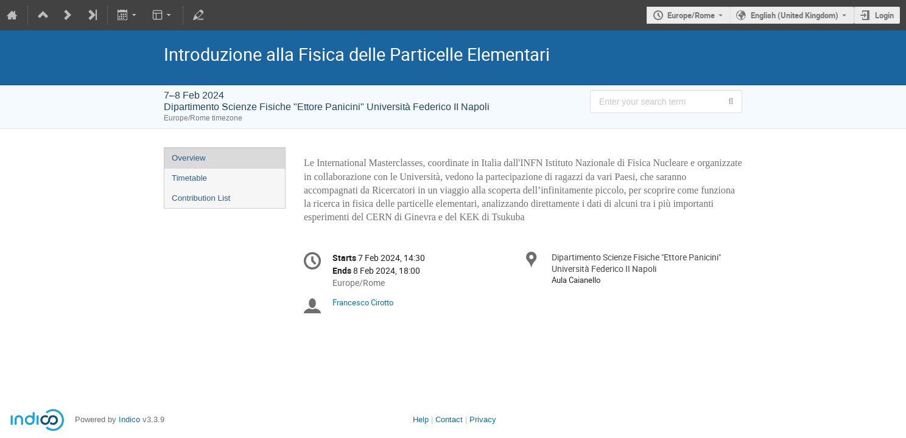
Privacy (482, 419)
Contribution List (201, 198)
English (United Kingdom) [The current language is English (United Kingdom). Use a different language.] (794, 15)
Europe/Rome (691, 15)
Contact (449, 419)
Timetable (189, 177)
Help (421, 419)
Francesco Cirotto (362, 302)
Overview (189, 157)
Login (884, 15)
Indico (129, 419)
